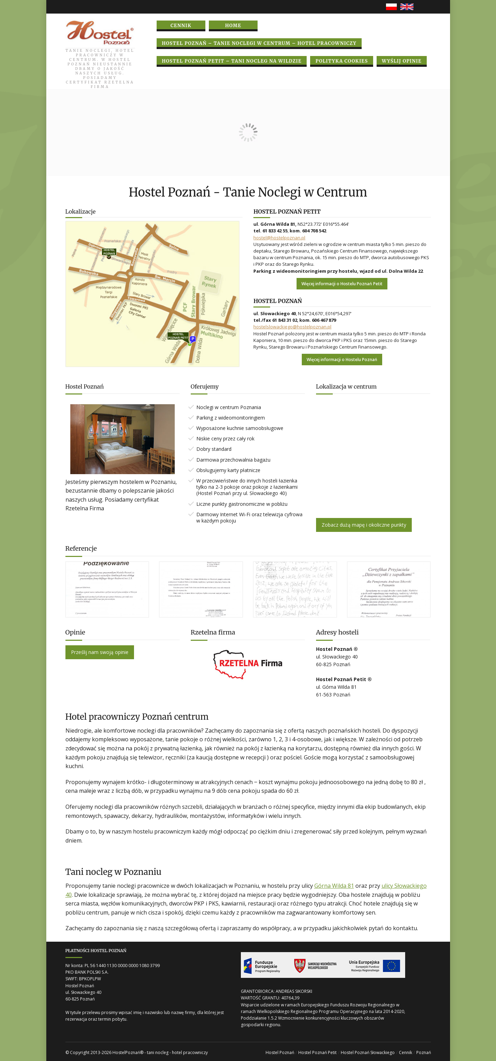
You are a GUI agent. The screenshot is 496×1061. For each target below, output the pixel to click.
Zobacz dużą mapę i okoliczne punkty (364, 524)
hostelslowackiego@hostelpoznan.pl (292, 327)
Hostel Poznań (280, 1052)
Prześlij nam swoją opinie (99, 652)
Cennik (405, 1052)
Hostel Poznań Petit (317, 1052)
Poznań (423, 1052)
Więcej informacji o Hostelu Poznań (342, 359)
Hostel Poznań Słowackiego (368, 1052)
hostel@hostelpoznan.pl (279, 237)
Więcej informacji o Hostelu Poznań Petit (342, 284)
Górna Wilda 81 (334, 886)
